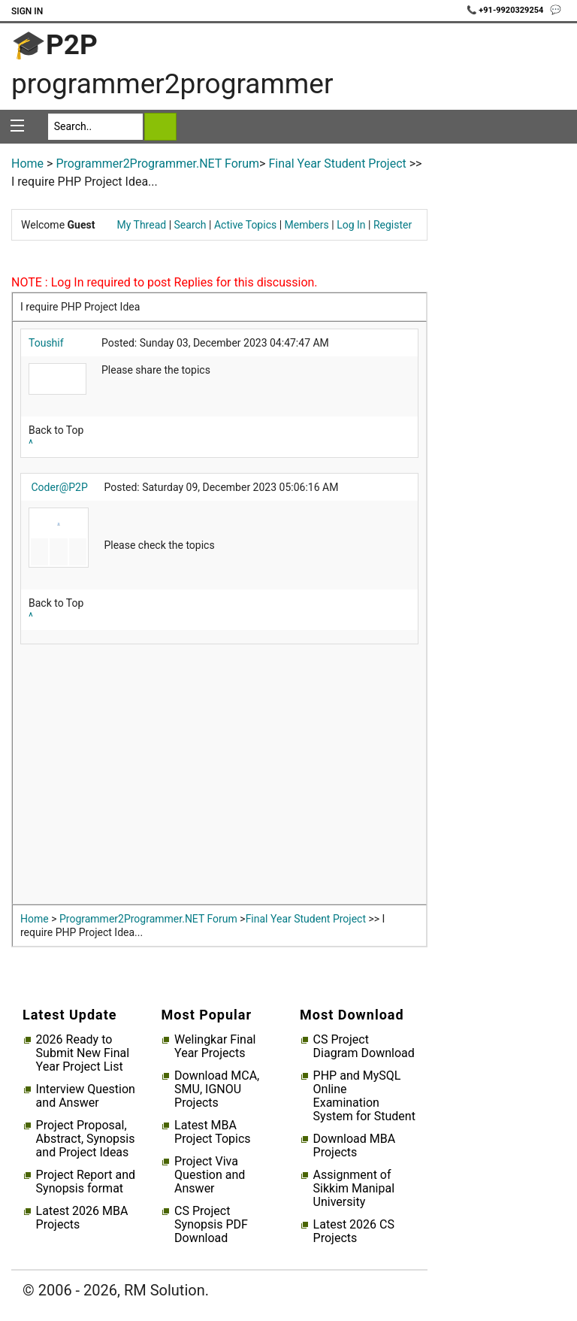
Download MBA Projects (354, 1145)
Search (190, 225)
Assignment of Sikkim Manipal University (353, 1188)
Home (27, 163)
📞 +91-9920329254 (506, 10)
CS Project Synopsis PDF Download (211, 1224)
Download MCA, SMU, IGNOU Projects (216, 1089)
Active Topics (245, 225)
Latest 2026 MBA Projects (82, 1218)
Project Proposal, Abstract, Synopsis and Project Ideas (85, 1139)
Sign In (27, 11)
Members (307, 225)
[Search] (95, 127)
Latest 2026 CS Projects (353, 1231)
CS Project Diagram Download (364, 1046)
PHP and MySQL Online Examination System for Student (364, 1096)
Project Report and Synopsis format (85, 1181)
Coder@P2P (59, 487)
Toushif (46, 343)
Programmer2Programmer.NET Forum (157, 163)
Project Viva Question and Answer (209, 1175)
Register (392, 225)
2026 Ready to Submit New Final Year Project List (82, 1053)
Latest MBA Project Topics (212, 1132)
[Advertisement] (219, 778)
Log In (351, 225)
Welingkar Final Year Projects (214, 1046)
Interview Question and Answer (85, 1096)
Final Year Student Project (337, 163)
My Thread (142, 225)
